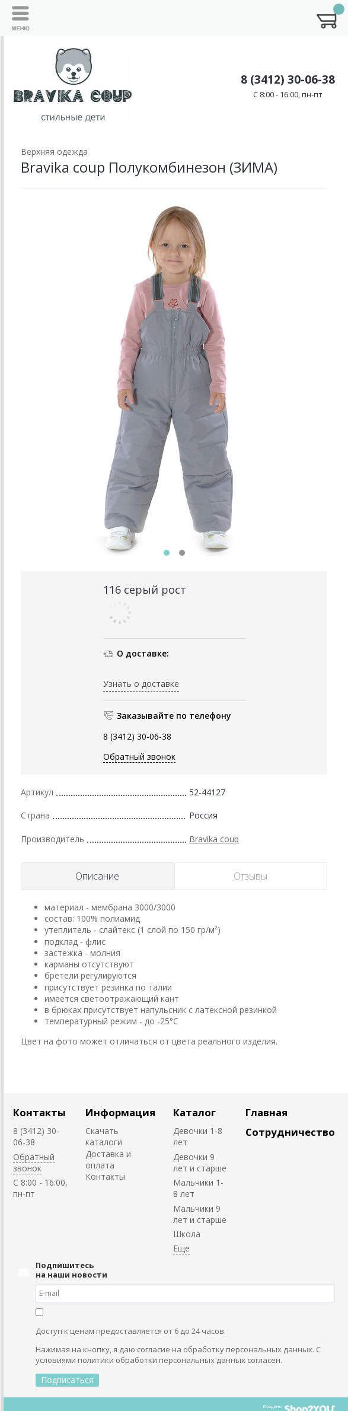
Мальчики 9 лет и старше (199, 1214)
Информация (120, 1112)
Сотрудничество (290, 1132)
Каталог (194, 1112)
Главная (266, 1112)
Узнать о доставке (141, 683)
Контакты (39, 1112)
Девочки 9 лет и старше (199, 1162)
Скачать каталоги (103, 1136)
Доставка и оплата (108, 1159)
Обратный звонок (139, 756)
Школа (186, 1234)
